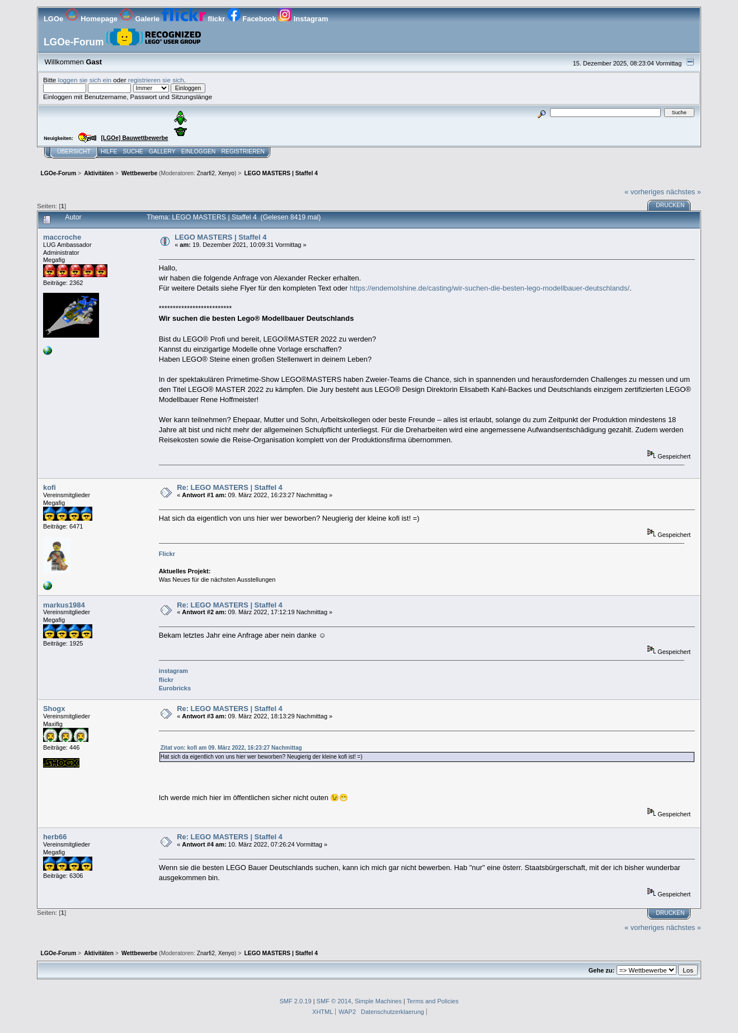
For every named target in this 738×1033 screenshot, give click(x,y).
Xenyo (226, 173)
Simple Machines (378, 1001)
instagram (173, 670)
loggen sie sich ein (85, 79)
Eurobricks (175, 688)
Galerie (141, 19)
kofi (49, 487)
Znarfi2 (206, 173)
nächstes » (683, 192)
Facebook (252, 19)
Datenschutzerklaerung (392, 1011)
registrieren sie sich (156, 79)
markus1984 (64, 605)
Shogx (54, 708)
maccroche (62, 237)
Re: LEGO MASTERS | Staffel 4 (230, 487)
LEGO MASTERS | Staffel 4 (220, 237)
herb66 (55, 837)
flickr (194, 19)
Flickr (167, 553)
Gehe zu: (601, 970)
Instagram (303, 19)
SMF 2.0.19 (295, 1001)
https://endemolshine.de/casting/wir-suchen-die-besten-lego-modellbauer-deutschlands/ (489, 288)
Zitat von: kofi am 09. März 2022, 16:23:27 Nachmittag (231, 748)
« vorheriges (644, 192)
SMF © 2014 (334, 1001)
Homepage (92, 19)
